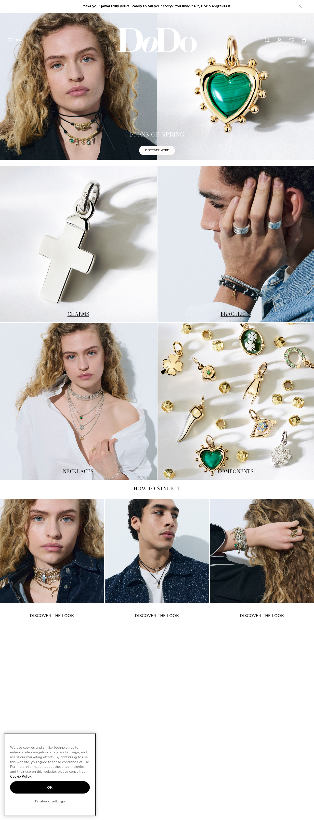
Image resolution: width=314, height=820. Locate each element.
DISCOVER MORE (157, 150)
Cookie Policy (20, 776)
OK (50, 787)
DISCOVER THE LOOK (52, 615)
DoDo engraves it (216, 6)
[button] (300, 6)
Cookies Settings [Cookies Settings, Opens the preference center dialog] (50, 801)
